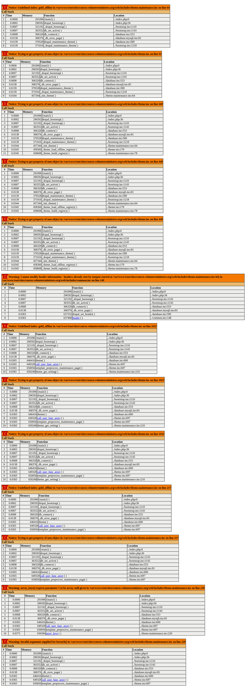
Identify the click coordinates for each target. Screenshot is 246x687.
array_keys (52, 633)
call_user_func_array (47, 364)
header (76, 317)
